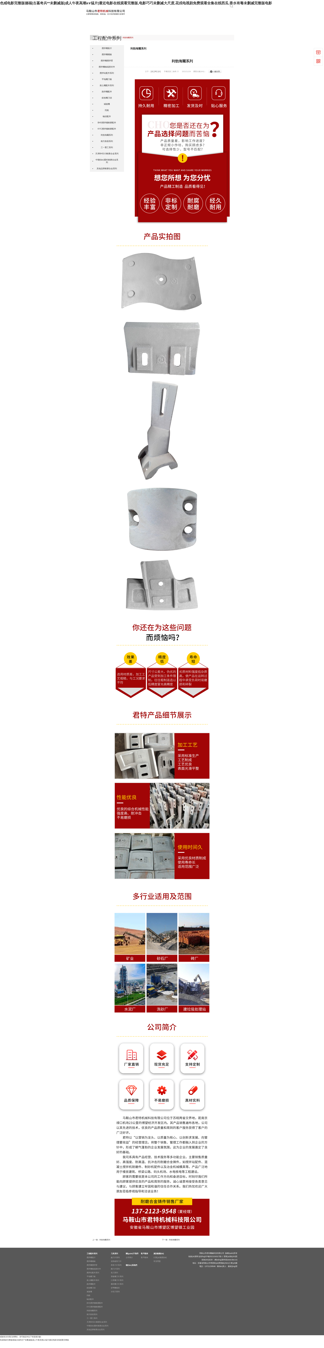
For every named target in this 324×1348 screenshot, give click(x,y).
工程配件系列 (113, 19)
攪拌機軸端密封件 (106, 67)
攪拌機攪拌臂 (106, 61)
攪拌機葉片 (106, 48)
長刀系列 (114, 1273)
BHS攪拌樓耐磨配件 (105, 123)
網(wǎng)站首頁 (92, 19)
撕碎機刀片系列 (117, 1284)
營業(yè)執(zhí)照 (230, 1256)
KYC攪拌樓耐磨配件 (105, 129)
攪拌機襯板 (106, 54)
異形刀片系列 (116, 1265)
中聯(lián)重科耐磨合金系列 (105, 161)
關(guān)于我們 (157, 19)
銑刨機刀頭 (106, 98)
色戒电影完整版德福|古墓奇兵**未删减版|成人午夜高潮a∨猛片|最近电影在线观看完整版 (34, 1340)
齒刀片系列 (115, 1257)
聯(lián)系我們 (221, 19)
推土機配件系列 (106, 85)
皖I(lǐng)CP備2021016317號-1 (211, 1256)
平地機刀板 (106, 79)
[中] (155, 71)
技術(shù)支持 (207, 1260)
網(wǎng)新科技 (221, 1260)
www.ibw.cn (232, 1260)
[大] (152, 71)
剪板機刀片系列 (117, 1276)
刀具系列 (132, 19)
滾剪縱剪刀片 (116, 1261)
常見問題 (157, 1261)
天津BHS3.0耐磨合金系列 (105, 154)
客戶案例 (176, 19)
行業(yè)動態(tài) (160, 1257)
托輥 (106, 110)
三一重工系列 (106, 147)
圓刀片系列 (115, 1269)
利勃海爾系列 (128, 38)
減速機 (106, 104)
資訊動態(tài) (199, 19)
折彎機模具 (115, 1288)
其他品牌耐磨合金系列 (106, 168)
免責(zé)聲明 (193, 1256)
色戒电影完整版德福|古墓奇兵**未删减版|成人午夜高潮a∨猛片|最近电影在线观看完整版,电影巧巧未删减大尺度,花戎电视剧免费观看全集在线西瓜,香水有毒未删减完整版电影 (136, 3)
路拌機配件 (106, 92)
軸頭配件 (106, 116)
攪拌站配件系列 (106, 73)
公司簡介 (129, 1257)
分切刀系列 (115, 1292)
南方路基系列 (106, 141)
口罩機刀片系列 (117, 1280)
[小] (159, 71)
